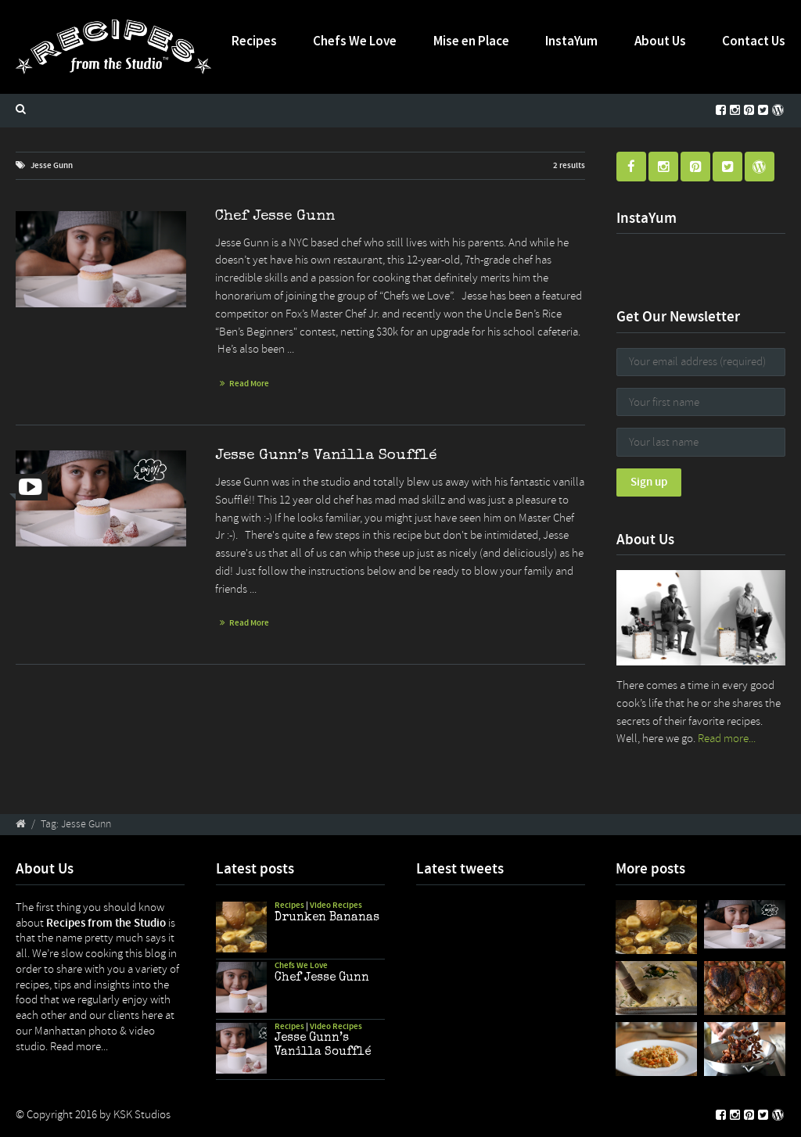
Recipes (254, 40)
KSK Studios (142, 1114)
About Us (660, 40)
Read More (249, 383)
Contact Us (753, 40)
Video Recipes (336, 905)
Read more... (727, 738)
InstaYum (571, 40)
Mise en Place (471, 40)
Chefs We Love (355, 40)
